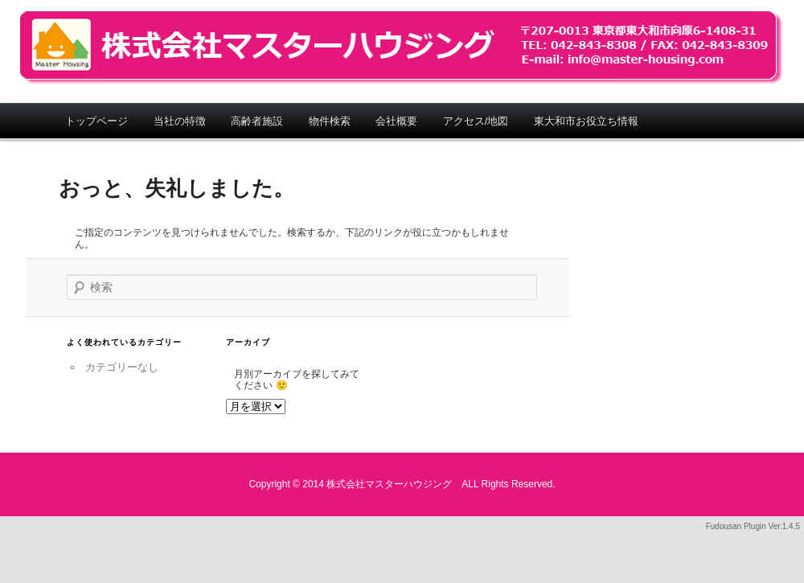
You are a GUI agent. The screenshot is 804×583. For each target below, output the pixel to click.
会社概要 (396, 121)
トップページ (96, 121)
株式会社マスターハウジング (402, 47)
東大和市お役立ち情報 (586, 121)
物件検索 (330, 121)
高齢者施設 (257, 121)
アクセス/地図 (476, 121)
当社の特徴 (180, 121)
